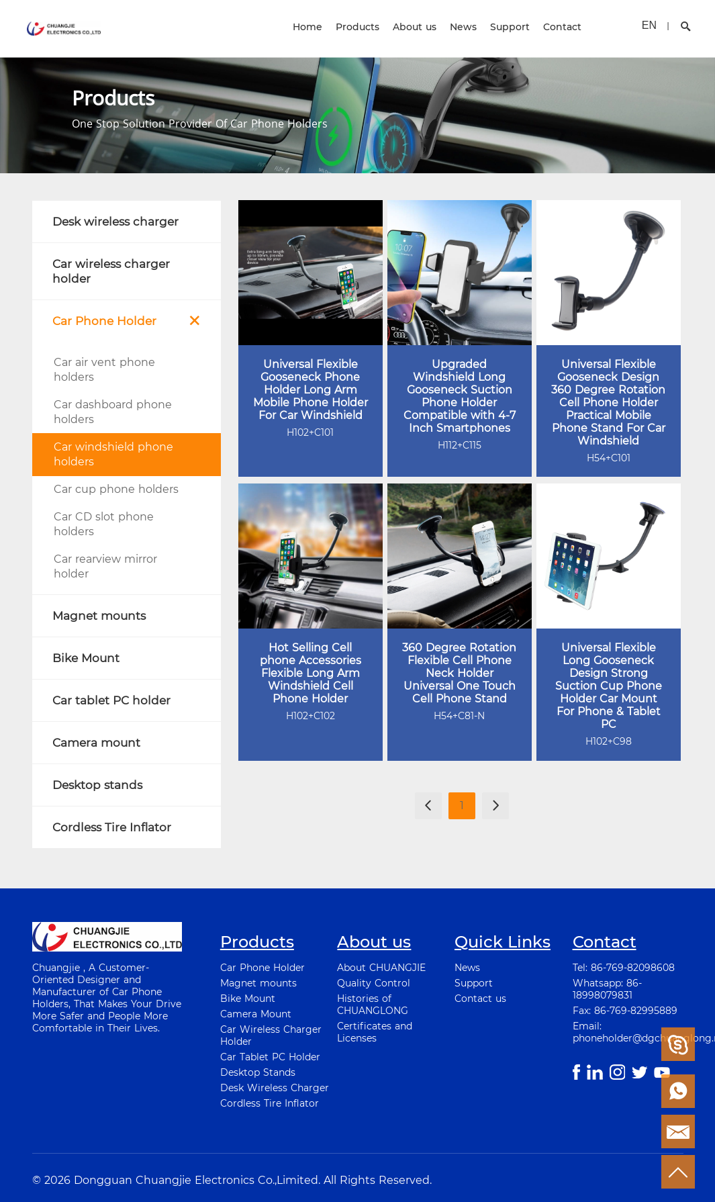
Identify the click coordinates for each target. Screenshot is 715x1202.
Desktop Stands (257, 1072)
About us (414, 27)
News (463, 27)
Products (357, 27)
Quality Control (373, 983)
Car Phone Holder (262, 968)
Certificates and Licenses (374, 1032)
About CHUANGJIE (381, 968)
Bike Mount (247, 998)
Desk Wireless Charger (274, 1088)
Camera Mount (255, 1014)
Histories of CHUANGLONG (372, 1004)
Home (307, 27)
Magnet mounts (258, 983)
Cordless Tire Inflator (269, 1103)
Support (510, 27)
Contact (562, 27)
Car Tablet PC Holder (270, 1057)
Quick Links (503, 942)
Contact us (480, 998)
